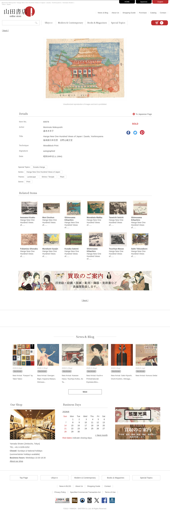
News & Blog (103, 13)
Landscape (31, 177)
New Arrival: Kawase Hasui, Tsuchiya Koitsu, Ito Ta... (72, 379)
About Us (115, 13)
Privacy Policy (60, 493)
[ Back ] (5, 30)
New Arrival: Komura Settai (146, 376)
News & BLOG (65, 487)
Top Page (24, 478)
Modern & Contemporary (70, 22)
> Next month (101, 436)
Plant (62, 177)
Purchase (143, 13)
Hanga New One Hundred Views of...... (72, 223)
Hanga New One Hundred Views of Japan (43, 172)
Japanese (143, 2)
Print (28, 182)
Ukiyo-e (48, 22)
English (160, 2)
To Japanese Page (142, 114)
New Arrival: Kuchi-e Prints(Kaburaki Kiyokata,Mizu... (94, 379)
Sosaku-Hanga (39, 167)
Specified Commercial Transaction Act (85, 493)
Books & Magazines (97, 22)
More (85, 392)
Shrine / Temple (48, 177)
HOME (127, 2)
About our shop (16, 462)
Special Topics (118, 22)
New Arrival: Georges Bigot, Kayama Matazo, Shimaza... (46, 379)
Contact (163, 13)
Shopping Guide (129, 13)
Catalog (153, 13)
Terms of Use (110, 493)
